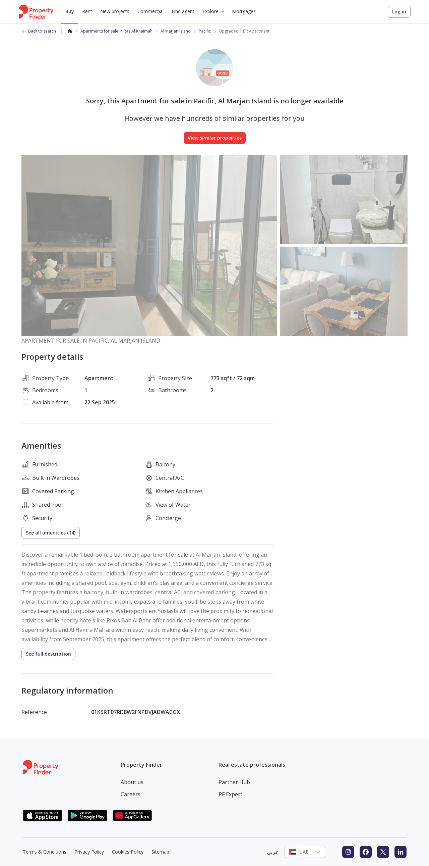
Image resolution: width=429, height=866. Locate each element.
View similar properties (215, 138)
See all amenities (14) (50, 532)
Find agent (183, 11)
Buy (69, 11)
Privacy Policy (89, 852)
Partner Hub (234, 782)
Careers (130, 794)
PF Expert (230, 794)
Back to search (38, 31)
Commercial (150, 11)
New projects (114, 11)
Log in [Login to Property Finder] (399, 11)
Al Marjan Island (176, 31)
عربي (273, 852)
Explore (214, 11)
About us (132, 782)
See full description (48, 654)
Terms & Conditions (44, 852)
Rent (87, 11)
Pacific (205, 31)
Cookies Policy (127, 852)
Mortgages (244, 11)
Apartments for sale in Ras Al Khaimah (116, 31)
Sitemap (160, 852)
